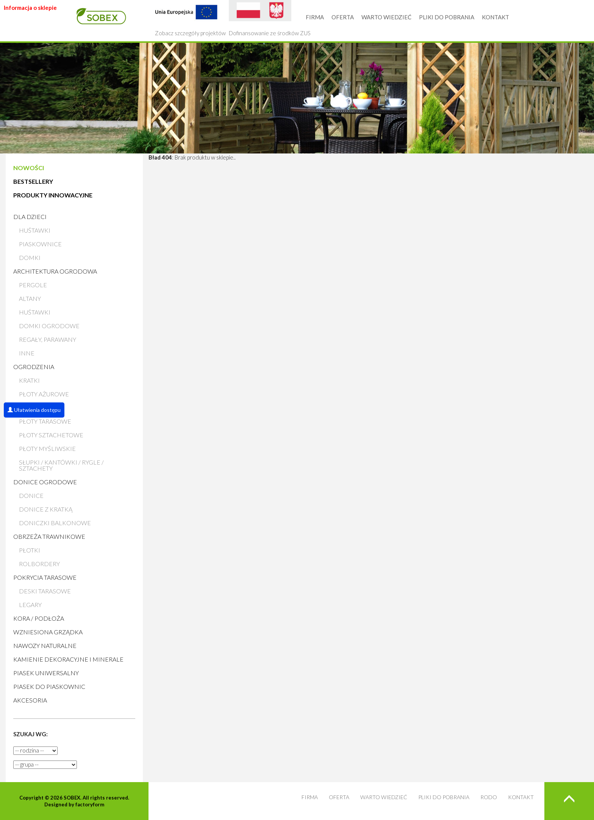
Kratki (29, 380)
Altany (30, 298)
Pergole (33, 284)
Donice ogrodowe (45, 481)
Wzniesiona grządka (48, 631)
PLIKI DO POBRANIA (446, 17)
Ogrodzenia (33, 366)
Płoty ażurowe (44, 393)
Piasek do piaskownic (49, 686)
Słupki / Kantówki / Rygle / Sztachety (61, 465)
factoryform (89, 804)
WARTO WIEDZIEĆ (386, 17)
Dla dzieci (30, 216)
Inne (26, 353)
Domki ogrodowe (49, 325)
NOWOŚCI (28, 167)
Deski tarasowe (45, 591)
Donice (31, 495)
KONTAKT (495, 17)
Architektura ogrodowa (55, 271)
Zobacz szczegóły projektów (190, 18)
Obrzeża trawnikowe (49, 536)
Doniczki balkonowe (55, 522)
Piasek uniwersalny (46, 672)
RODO (488, 797)
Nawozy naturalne (45, 645)
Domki (30, 257)
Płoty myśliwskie (47, 448)
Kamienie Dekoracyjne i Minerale (68, 659)
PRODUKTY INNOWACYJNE (52, 195)
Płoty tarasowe (45, 421)
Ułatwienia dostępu (34, 410)
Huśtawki (34, 230)
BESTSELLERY (33, 181)
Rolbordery (39, 563)
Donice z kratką (45, 509)
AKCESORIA (30, 700)
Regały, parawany (47, 339)
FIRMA (315, 17)
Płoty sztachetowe (51, 434)
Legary (30, 604)
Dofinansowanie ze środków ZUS (270, 18)
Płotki (29, 550)
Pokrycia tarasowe (45, 577)
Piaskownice (40, 243)
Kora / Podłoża (38, 618)
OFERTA (342, 17)
